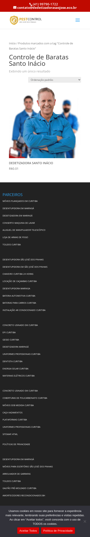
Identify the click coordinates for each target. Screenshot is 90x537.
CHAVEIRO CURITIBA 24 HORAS (18, 273)
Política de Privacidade (58, 530)
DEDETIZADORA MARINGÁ (16, 346)
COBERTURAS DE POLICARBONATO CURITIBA (25, 397)
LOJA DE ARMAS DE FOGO (15, 237)
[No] (85, 521)
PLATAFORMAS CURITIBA (15, 419)
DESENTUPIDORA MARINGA (16, 288)
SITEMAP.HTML (10, 434)
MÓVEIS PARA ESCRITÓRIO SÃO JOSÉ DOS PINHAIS (28, 466)
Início (12, 43)
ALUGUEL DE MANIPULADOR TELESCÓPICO (24, 229)
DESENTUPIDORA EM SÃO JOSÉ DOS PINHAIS (25, 266)
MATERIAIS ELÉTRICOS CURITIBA (19, 375)
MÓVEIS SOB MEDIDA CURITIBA (18, 405)
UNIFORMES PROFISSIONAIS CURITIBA (21, 354)
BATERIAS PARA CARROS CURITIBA (19, 302)
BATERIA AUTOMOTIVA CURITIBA (19, 295)
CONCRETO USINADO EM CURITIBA (20, 325)
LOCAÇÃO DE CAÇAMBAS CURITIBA (20, 281)
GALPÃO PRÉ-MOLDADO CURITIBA (19, 488)
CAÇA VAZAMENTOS (12, 412)
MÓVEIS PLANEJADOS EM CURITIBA (20, 201)
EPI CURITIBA (9, 332)
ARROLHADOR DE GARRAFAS (16, 473)
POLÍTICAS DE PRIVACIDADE (16, 444)
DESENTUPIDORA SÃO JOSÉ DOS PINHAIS (23, 259)
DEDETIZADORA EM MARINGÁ (17, 215)
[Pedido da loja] (54, 80)
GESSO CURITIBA (11, 339)
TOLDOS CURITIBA (12, 244)
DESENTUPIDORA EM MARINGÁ (18, 208)
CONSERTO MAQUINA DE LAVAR (19, 222)
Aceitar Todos (28, 530)
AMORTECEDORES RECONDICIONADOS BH (24, 495)
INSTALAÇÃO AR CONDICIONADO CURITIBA (24, 310)
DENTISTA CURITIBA (12, 361)
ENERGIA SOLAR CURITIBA (15, 368)
